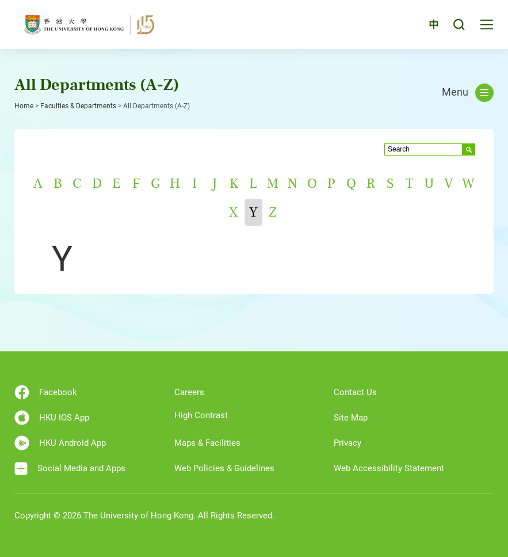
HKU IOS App (51, 417)
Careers (189, 392)
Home (23, 106)
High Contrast (201, 415)
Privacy (347, 443)
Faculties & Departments (78, 106)
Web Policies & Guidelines (224, 468)
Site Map (351, 417)
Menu (468, 93)
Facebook (45, 392)
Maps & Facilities (207, 443)
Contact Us (355, 392)
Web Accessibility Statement (389, 468)
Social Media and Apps (69, 468)
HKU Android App (60, 442)
